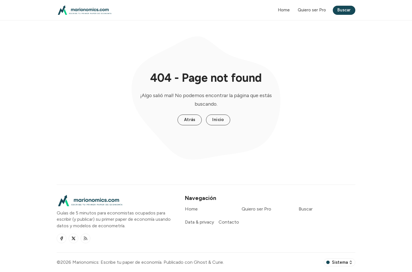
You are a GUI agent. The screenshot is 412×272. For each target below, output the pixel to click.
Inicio (218, 119)
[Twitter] (73, 238)
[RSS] (85, 238)
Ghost (200, 262)
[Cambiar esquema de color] (339, 262)
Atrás (189, 119)
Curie (217, 262)
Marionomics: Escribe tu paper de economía (117, 262)
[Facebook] (61, 238)
